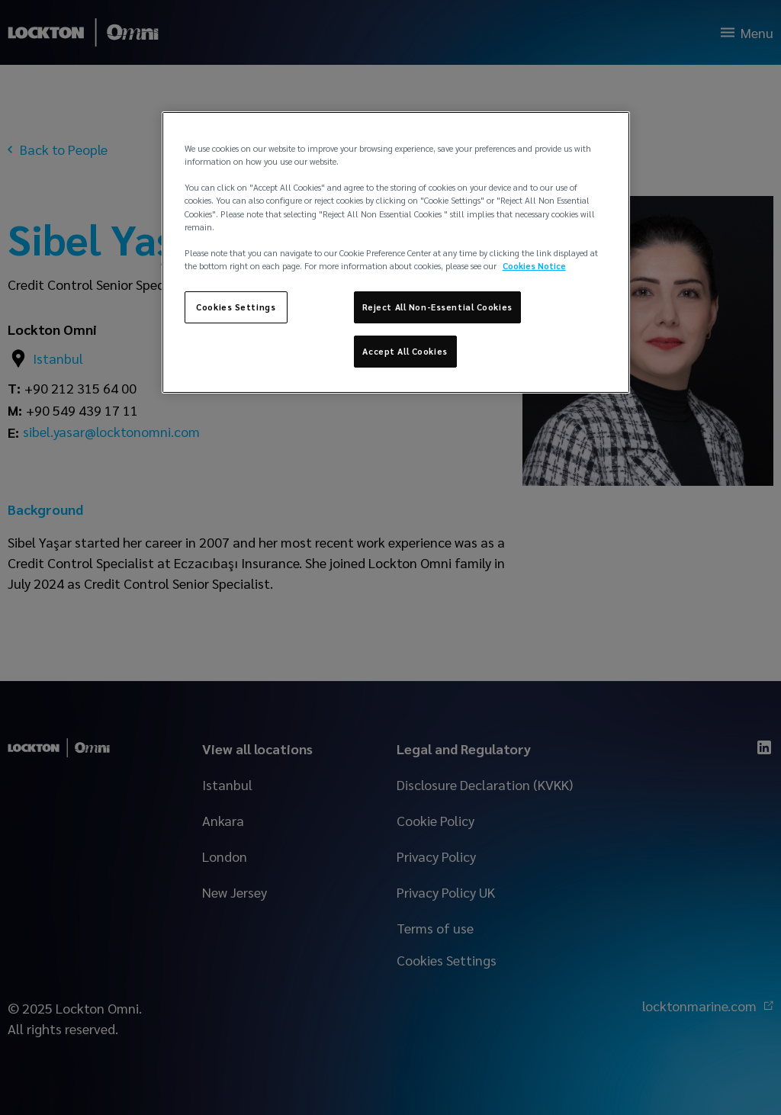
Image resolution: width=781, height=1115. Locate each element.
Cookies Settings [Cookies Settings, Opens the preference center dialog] (235, 307)
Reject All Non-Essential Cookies (437, 307)
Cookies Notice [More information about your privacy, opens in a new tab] (534, 266)
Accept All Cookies (404, 351)
